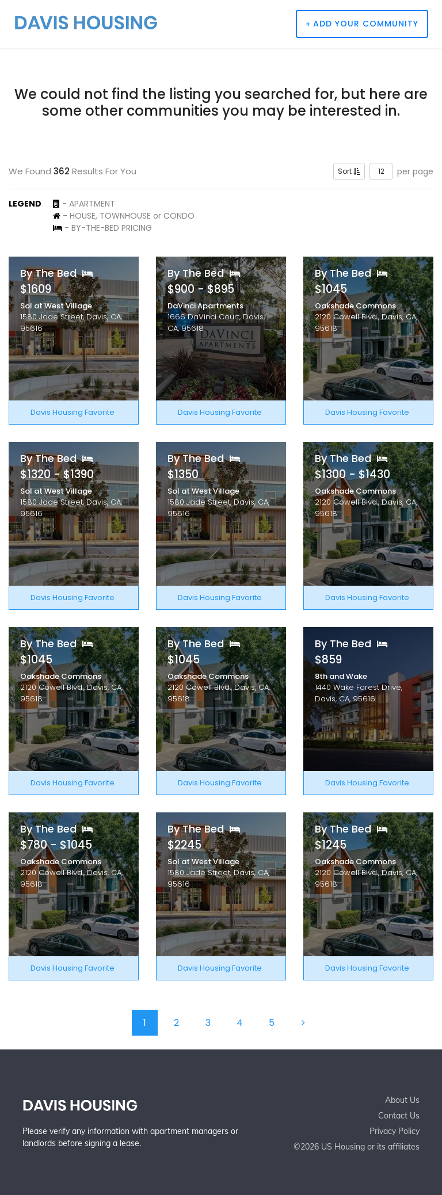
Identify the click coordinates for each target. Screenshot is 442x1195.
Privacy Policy (394, 1131)
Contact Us (399, 1115)
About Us (402, 1100)
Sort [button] (349, 171)
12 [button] (381, 171)
